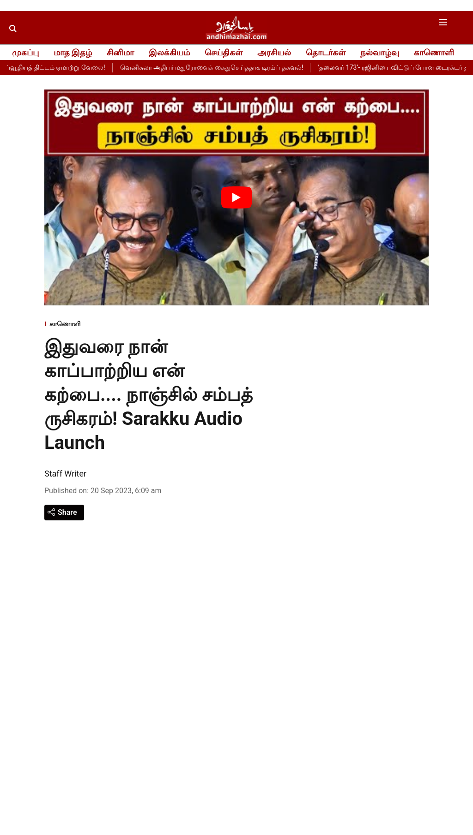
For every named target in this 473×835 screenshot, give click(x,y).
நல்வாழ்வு (379, 52)
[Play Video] (236, 197)
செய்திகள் (224, 52)
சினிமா (120, 52)
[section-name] (154, 324)
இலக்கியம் (169, 52)
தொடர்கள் (326, 52)
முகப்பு (25, 52)
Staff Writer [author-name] (65, 473)
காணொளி (434, 52)
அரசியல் (274, 52)
